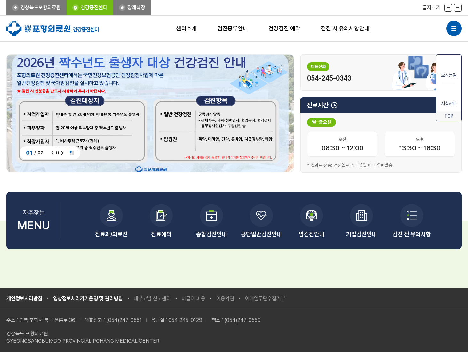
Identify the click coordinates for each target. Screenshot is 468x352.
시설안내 (448, 96)
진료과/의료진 (111, 234)
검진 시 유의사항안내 (345, 28)
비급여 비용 (193, 298)
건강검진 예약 (284, 28)
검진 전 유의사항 (412, 234)
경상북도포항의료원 (40, 7)
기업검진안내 (361, 234)
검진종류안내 (232, 28)
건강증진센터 (94, 7)
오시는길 (448, 68)
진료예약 (161, 234)
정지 (57, 152)
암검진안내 (311, 234)
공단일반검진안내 (261, 234)
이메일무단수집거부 (265, 298)
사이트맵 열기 (454, 28)
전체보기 (72, 152)
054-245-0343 (329, 78)
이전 (52, 152)
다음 (62, 152)
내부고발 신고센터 (152, 298)
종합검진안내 (211, 234)
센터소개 (186, 28)
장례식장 (136, 7)
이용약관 (225, 298)
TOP (448, 116)
